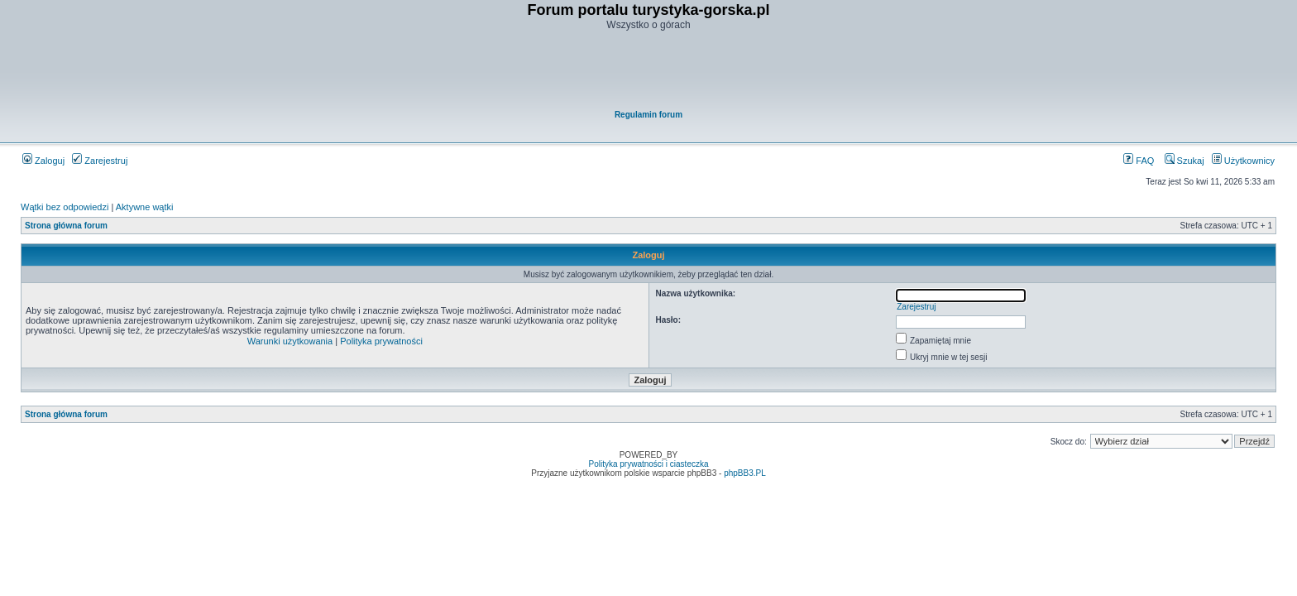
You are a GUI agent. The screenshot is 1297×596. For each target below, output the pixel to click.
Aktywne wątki (145, 207)
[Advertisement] (649, 71)
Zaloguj (43, 161)
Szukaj (1184, 161)
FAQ (1138, 161)
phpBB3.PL (745, 473)
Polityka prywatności (381, 341)
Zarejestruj (99, 161)
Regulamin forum (648, 114)
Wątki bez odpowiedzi (64, 207)
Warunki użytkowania (290, 341)
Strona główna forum (66, 225)
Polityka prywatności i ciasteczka (648, 464)
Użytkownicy (1243, 161)
